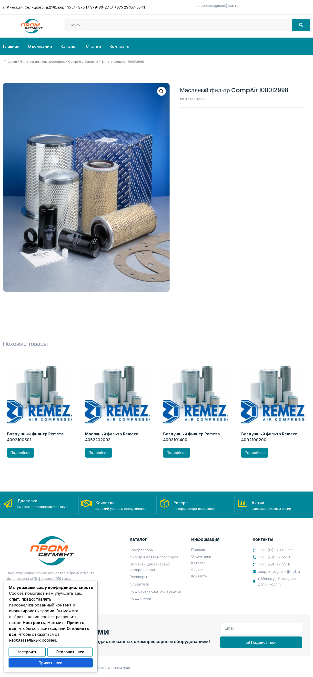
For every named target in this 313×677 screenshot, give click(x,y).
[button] (161, 91)
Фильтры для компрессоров (42, 61)
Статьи (93, 46)
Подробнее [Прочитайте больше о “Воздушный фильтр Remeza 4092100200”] (255, 453)
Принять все (50, 663)
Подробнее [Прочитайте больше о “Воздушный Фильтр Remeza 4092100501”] (20, 453)
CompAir (74, 61)
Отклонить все (70, 652)
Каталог (69, 46)
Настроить (27, 652)
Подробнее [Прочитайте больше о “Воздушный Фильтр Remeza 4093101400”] (177, 453)
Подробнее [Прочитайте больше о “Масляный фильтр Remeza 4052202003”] (99, 453)
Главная (11, 46)
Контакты (119, 46)
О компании (40, 46)
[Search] (301, 25)
